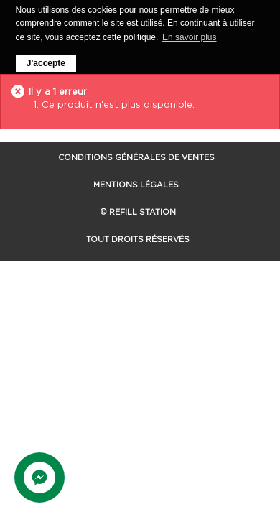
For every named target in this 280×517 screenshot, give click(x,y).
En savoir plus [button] (189, 37)
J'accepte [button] (46, 63)
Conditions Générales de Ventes (136, 156)
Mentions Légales (136, 184)
